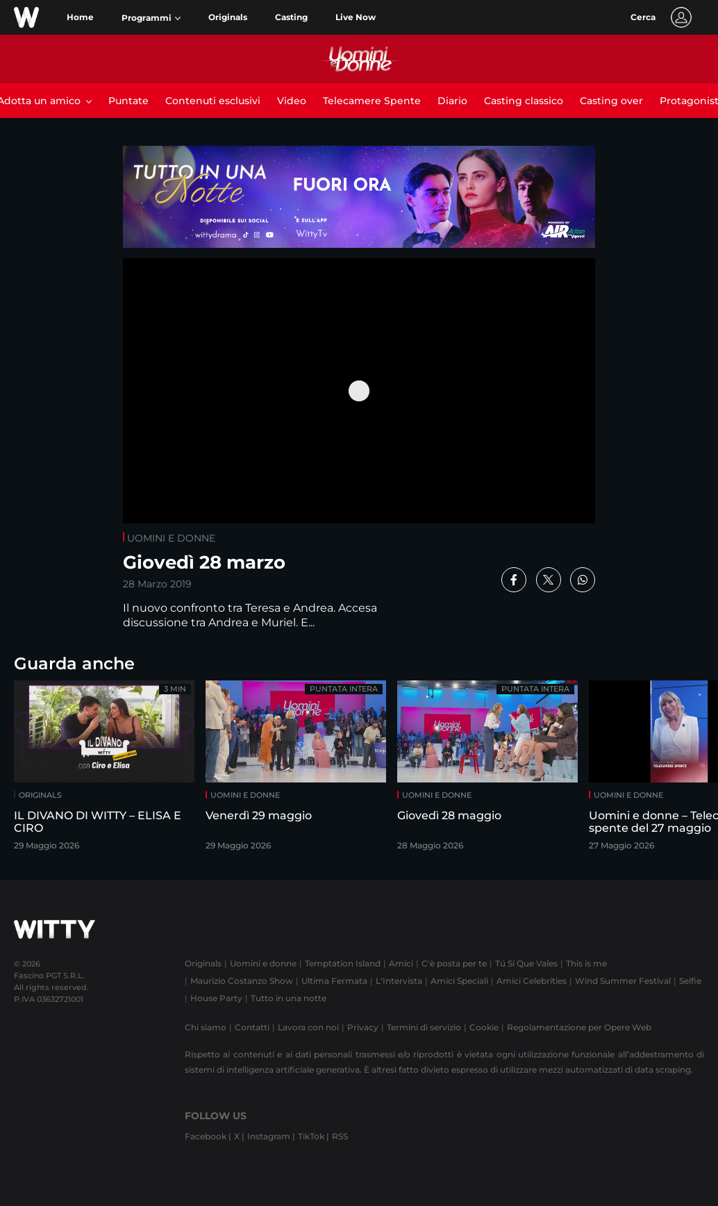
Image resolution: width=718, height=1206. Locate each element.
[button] (151, 18)
